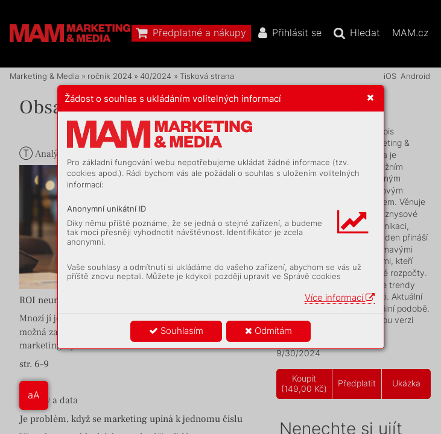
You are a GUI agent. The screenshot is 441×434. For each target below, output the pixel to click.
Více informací (340, 297)
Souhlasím (176, 330)
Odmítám (268, 330)
